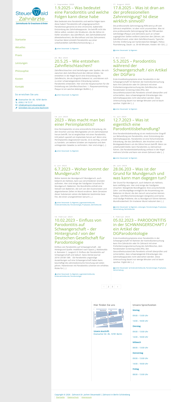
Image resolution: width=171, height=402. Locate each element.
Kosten (19, 78)
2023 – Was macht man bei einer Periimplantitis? (80, 122)
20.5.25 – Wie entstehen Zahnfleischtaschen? (77, 63)
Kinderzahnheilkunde (62, 205)
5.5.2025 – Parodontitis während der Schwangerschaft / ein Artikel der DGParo (140, 67)
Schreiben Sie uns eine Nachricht (33, 107)
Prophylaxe (86, 205)
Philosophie (22, 71)
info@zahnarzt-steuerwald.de (32, 105)
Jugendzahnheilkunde (87, 203)
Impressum (86, 397)
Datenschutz (73, 397)
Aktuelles (20, 47)
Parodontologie (75, 205)
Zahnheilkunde (96, 205)
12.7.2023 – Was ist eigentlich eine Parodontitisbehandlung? (136, 124)
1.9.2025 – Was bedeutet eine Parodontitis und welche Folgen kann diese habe (82, 12)
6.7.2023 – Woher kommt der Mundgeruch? (82, 171)
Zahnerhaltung (118, 209)
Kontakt (19, 86)
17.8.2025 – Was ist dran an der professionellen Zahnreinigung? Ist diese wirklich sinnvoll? (138, 14)
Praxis (18, 55)
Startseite (20, 39)
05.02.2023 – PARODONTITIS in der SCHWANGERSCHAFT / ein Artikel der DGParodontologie (140, 226)
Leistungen (21, 63)
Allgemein (75, 49)
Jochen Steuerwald (62, 49)
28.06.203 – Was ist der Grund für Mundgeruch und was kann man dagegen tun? (139, 173)
